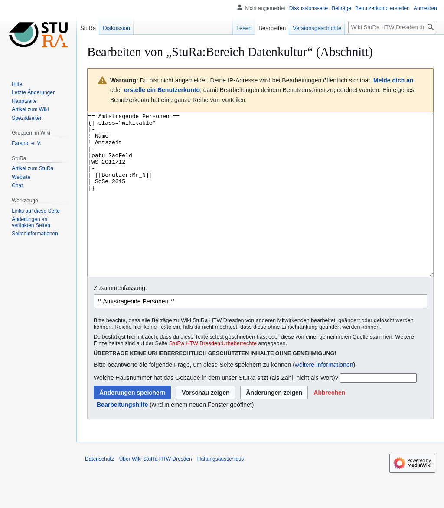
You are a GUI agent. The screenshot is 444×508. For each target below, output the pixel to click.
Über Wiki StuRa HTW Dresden (155, 491)
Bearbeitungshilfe (122, 437)
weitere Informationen (324, 397)
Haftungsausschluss (220, 491)
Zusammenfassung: (120, 320)
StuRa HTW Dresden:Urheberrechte (213, 376)
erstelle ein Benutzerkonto (162, 89)
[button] (329, 425)
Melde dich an (393, 80)
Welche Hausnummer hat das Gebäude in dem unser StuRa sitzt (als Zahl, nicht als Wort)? (216, 410)
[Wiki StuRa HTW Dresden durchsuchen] (392, 27)
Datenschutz (99, 491)
